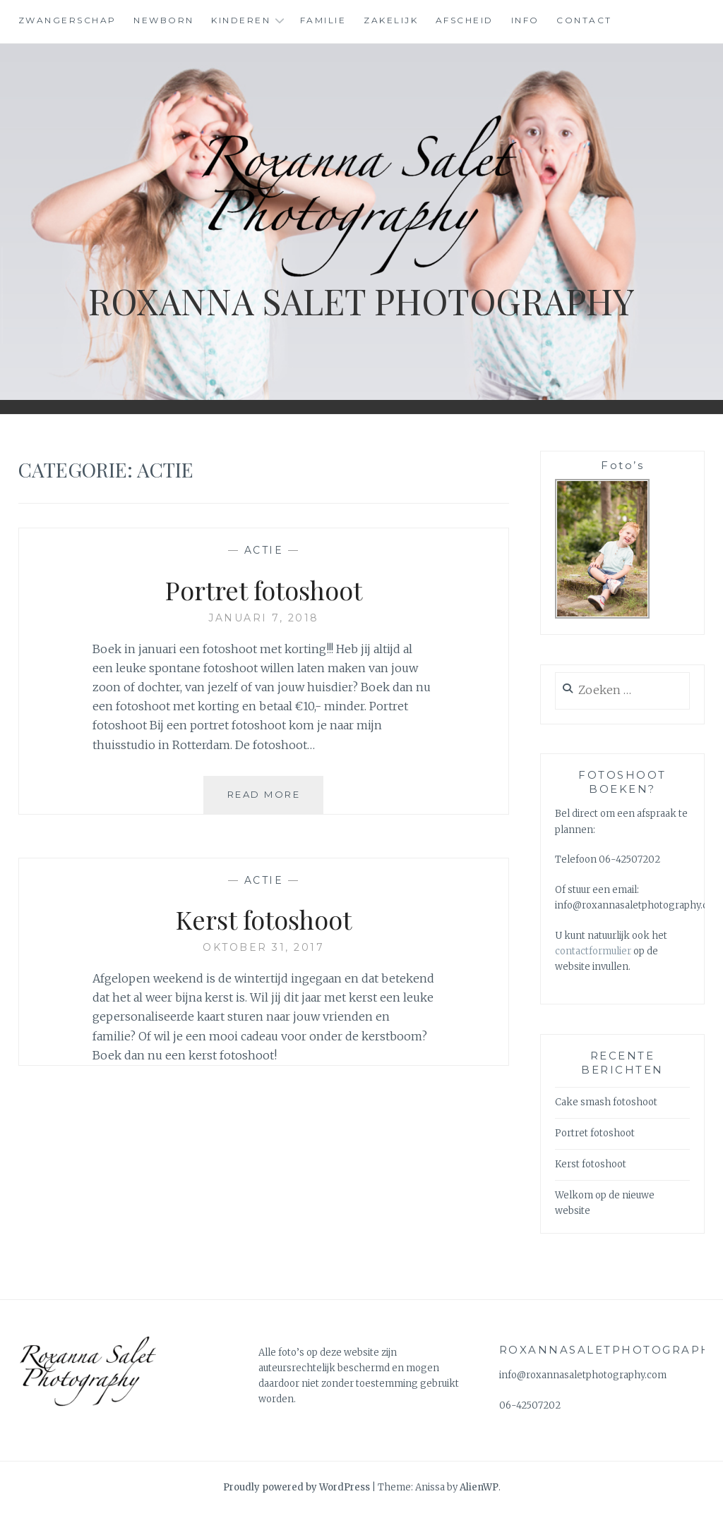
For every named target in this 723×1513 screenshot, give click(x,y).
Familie (323, 20)
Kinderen (240, 20)
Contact (584, 20)
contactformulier (594, 951)
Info (525, 20)
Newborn (163, 20)
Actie (264, 550)
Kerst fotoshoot (264, 919)
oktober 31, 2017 (263, 947)
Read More (275, 800)
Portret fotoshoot (263, 590)
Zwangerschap (67, 20)
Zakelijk (391, 20)
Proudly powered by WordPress (296, 1487)
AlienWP (479, 1487)
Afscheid (465, 20)
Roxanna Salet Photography (361, 300)
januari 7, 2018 (263, 618)
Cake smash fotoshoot (606, 1102)
